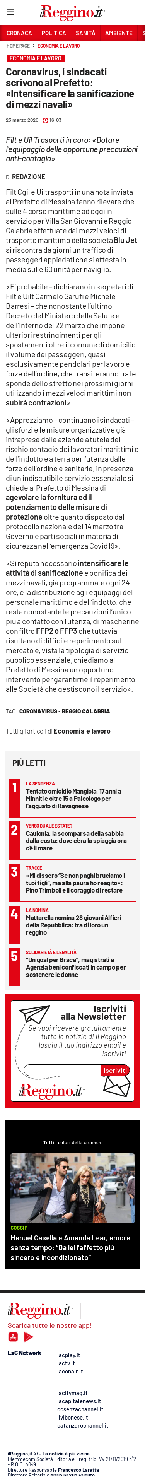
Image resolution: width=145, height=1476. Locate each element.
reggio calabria (86, 711)
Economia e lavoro (58, 45)
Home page (18, 45)
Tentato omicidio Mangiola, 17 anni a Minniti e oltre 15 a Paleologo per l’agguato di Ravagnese (73, 798)
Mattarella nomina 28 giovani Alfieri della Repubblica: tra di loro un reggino (73, 924)
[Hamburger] (10, 13)
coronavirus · (39, 711)
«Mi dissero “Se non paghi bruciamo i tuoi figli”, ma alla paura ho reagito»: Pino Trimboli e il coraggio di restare (75, 882)
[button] (130, 50)
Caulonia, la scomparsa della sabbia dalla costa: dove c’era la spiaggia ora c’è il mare (76, 840)
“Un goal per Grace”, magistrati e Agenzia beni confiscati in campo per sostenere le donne (76, 967)
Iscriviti (115, 1070)
